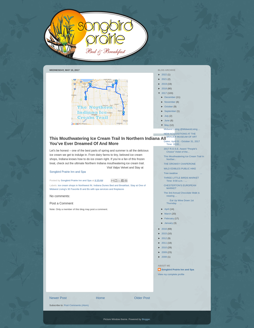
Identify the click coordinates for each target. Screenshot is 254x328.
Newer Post (58, 298)
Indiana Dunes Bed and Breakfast (111, 185)
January (169, 223)
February (169, 218)
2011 (165, 243)
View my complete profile (171, 274)
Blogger (146, 319)
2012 (165, 238)
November (170, 102)
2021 (165, 79)
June (167, 120)
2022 (165, 74)
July (166, 116)
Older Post (142, 298)
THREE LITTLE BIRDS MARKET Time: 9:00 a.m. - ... (181, 179)
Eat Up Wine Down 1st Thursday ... (179, 202)
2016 (165, 229)
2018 (165, 88)
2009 (165, 252)
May (167, 125)
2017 (165, 93)
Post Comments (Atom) (76, 305)
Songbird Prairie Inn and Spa (68, 171)
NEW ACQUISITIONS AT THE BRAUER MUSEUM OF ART (180, 135)
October (169, 106)
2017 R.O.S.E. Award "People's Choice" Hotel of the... (180, 150)
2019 (165, 84)
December (170, 97)
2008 (165, 257)
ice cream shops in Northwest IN (75, 185)
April (167, 209)
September (170, 111)
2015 (165, 233)
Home (100, 298)
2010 (165, 247)
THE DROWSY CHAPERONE (180, 163)
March (168, 213)
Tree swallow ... (183, 173)
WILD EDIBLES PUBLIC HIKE (180, 168)
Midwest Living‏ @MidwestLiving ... (182, 129)
